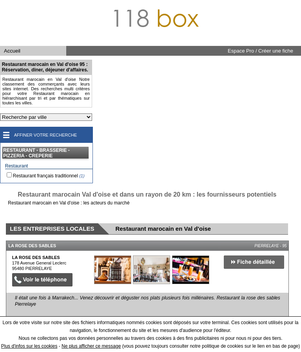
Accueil (12, 51)
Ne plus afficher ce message (91, 346)
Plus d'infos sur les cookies (29, 346)
